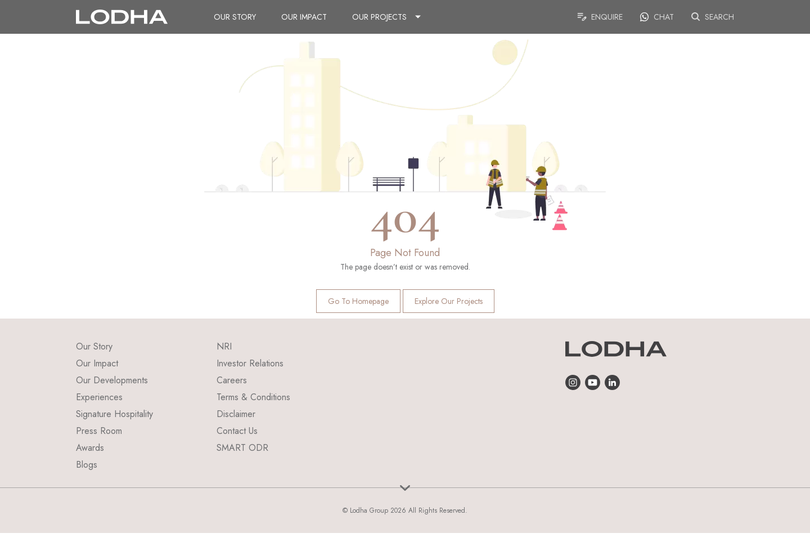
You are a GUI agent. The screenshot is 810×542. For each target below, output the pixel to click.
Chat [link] (657, 17)
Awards (90, 447)
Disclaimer (236, 413)
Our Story (235, 17)
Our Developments (112, 380)
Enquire (600, 17)
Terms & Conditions (253, 397)
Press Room (99, 430)
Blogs (86, 464)
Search (712, 17)
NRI (224, 346)
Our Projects (379, 17)
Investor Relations (250, 363)
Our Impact (304, 17)
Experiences (99, 397)
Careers (232, 380)
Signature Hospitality (114, 413)
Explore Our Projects (449, 301)
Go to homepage (358, 301)
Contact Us (237, 430)
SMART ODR (242, 447)
